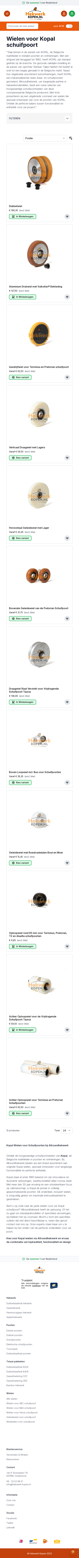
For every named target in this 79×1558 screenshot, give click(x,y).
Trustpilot (26, 1280)
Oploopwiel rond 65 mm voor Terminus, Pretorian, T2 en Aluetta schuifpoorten (38, 934)
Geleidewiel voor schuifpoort (21, 1417)
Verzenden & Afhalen (17, 1454)
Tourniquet (11, 1349)
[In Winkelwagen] (22, 216)
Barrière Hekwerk (15, 1385)
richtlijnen (36, 1285)
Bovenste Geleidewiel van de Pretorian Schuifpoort (38, 608)
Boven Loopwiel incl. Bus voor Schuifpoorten (35, 772)
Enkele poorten (14, 1330)
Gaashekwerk (13, 1308)
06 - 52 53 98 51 (14, 1481)
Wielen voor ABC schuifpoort (21, 1403)
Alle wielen (11, 1398)
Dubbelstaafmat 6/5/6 (17, 1367)
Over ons (11, 1500)
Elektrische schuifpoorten (19, 1344)
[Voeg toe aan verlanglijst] (67, 216)
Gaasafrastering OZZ (16, 1376)
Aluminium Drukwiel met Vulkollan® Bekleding (35, 286)
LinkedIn (10, 1527)
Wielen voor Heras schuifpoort (22, 1412)
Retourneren (12, 1459)
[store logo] (35, 13)
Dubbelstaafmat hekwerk (19, 1303)
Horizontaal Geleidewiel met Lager (29, 527)
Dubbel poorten (14, 1335)
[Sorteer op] (45, 138)
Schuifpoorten (13, 1339)
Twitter (9, 1523)
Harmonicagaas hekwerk (19, 1312)
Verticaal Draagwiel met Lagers (27, 447)
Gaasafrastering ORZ (16, 1380)
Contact (10, 1505)
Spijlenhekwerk (14, 1317)
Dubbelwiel (15, 206)
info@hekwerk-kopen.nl (18, 1484)
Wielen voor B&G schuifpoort (21, 1408)
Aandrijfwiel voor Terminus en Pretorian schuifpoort (39, 366)
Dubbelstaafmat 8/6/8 (17, 1371)
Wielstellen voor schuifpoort (20, 1421)
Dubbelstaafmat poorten (18, 1353)
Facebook (11, 1518)
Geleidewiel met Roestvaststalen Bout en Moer (36, 852)
